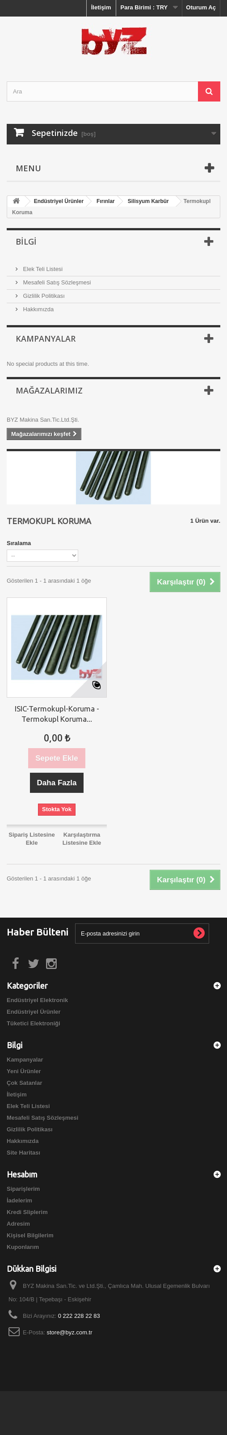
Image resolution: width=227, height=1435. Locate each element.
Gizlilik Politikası (43, 295)
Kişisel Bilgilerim (30, 1235)
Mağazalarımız (49, 390)
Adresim (18, 1223)
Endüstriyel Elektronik (37, 1000)
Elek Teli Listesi (42, 269)
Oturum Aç (201, 7)
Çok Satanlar (24, 1082)
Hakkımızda (37, 309)
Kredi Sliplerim (27, 1212)
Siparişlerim (23, 1188)
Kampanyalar (46, 338)
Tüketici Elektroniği (33, 1023)
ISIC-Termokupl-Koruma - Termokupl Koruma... (57, 713)
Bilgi (26, 241)
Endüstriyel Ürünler (34, 1011)
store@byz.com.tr (69, 1332)
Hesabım (22, 1174)
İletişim (101, 7)
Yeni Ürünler (24, 1071)
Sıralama (19, 543)
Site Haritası (23, 1152)
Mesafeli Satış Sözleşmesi (56, 282)
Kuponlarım (23, 1247)
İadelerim (19, 1200)
